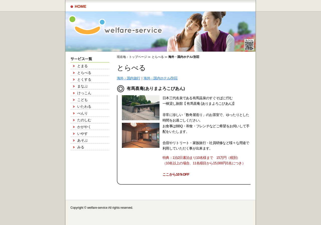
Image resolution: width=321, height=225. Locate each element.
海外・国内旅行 (128, 78)
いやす (82, 134)
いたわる (84, 106)
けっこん (84, 93)
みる (80, 147)
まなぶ (82, 86)
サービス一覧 (78, 6)
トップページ (138, 57)
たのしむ (84, 120)
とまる (82, 66)
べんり (82, 113)
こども (82, 100)
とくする (84, 79)
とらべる (84, 73)
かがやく (84, 127)
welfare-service (97, 207)
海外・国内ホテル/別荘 (160, 78)
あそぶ (82, 140)
